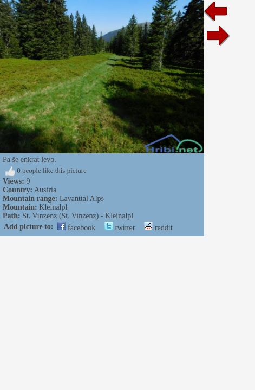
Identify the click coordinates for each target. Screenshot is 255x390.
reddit (158, 228)
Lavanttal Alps (82, 198)
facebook (76, 228)
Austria (45, 190)
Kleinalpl (53, 207)
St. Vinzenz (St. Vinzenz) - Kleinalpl (77, 216)
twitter (119, 228)
